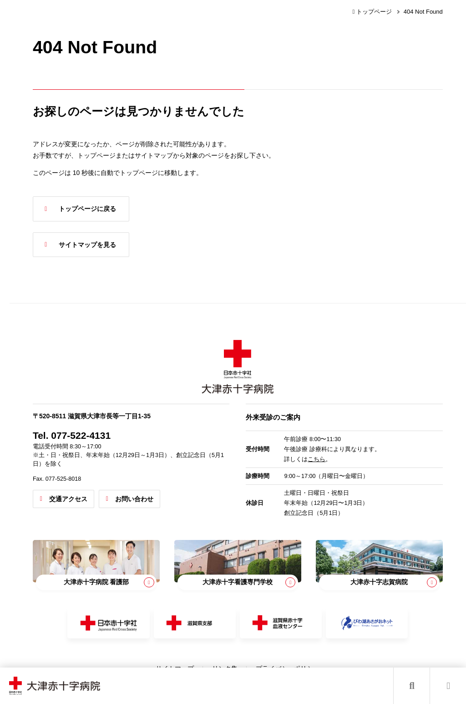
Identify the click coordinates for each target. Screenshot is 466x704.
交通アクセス (100, 493)
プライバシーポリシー (304, 657)
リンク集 (241, 657)
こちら (332, 453)
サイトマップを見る (119, 244)
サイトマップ (191, 657)
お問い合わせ (166, 493)
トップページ (371, 11)
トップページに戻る (119, 208)
